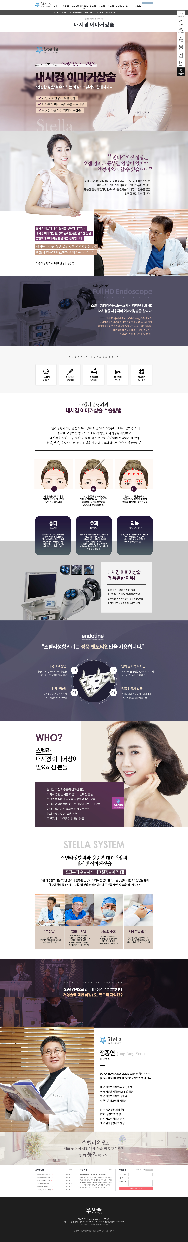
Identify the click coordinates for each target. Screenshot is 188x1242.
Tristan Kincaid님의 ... (43, 1183)
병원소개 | (77, 1231)
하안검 (64, 12)
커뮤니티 (138, 6)
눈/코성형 (75, 6)
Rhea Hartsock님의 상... (44, 1174)
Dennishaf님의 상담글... (44, 1177)
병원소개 (57, 6)
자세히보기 (149, 1170)
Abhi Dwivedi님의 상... (44, 1180)
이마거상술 (88, 12)
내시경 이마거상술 (76, 12)
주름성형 (66, 6)
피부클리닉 (120, 6)
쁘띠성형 (111, 6)
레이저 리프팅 (110, 12)
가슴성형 (102, 6)
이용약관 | (83, 1231)
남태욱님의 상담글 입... (44, 1189)
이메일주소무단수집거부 (106, 1231)
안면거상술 (99, 12)
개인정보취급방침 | (93, 1231)
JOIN (150, 3)
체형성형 (93, 6)
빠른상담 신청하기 (136, 1188)
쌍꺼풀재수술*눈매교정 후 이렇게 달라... (93, 1174)
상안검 (56, 12)
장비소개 (129, 6)
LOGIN (145, 3)
